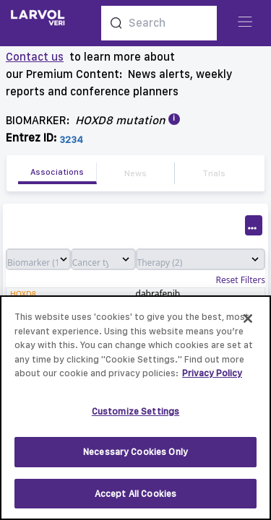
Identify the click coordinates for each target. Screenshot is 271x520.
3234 (71, 139)
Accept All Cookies (135, 500)
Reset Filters (240, 280)
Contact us (35, 57)
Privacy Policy (212, 380)
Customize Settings (135, 418)
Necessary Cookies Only (135, 459)
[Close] (248, 326)
